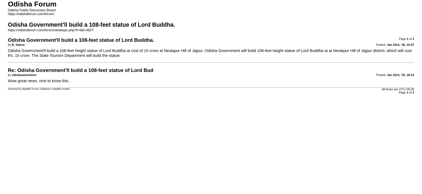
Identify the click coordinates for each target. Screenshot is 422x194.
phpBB (25, 89)
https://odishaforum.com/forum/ (31, 14)
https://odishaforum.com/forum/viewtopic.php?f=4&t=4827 (50, 30)
